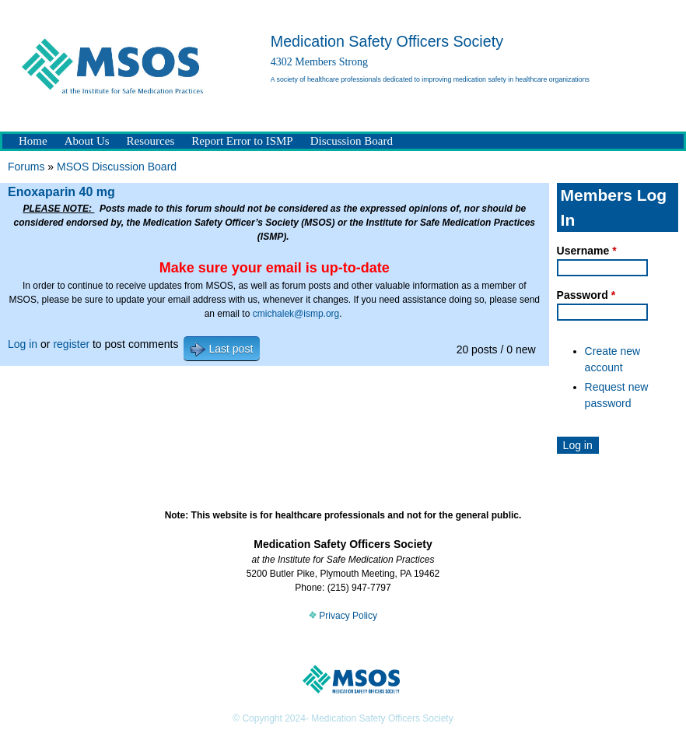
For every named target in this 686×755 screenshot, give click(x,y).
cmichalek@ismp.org (296, 313)
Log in (22, 344)
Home (33, 141)
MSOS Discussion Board (117, 166)
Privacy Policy (343, 615)
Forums (26, 166)
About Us (87, 141)
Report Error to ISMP (241, 141)
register (71, 344)
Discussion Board (351, 141)
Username (587, 250)
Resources (151, 141)
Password (586, 295)
